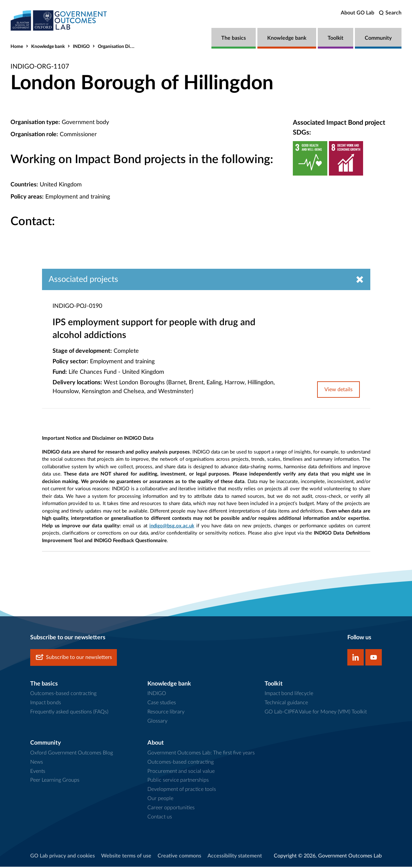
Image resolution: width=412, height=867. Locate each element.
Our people (160, 798)
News (36, 762)
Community (378, 38)
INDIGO (81, 46)
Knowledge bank (286, 38)
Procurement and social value (181, 771)
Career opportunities (171, 808)
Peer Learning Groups (54, 780)
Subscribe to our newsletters (73, 657)
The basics (233, 38)
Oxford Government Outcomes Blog (71, 752)
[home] (60, 20)
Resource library (165, 712)
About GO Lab (357, 12)
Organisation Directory (121, 46)
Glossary (157, 721)
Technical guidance (286, 703)
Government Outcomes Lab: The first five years (201, 752)
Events (37, 771)
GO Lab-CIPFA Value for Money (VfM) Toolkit (316, 712)
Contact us (159, 817)
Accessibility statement (234, 856)
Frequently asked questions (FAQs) (69, 712)
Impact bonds (45, 703)
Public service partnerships (178, 780)
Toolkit (335, 38)
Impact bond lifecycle (289, 693)
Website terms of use (126, 856)
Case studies (161, 703)
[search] (390, 13)
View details (338, 389)
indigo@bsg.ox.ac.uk (171, 526)
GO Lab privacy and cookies (62, 856)
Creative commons (179, 856)
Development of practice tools (181, 789)
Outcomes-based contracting (63, 693)
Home (17, 46)
